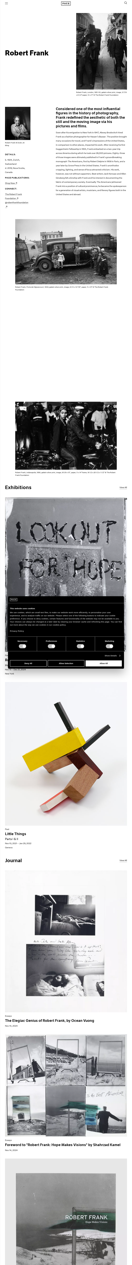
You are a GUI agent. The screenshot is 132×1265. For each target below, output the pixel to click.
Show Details (111, 656)
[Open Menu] (6, 3)
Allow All (104, 663)
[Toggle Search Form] (125, 3)
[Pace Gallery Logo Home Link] (66, 3)
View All (123, 487)
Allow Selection (66, 663)
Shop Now (11, 183)
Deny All (28, 663)
